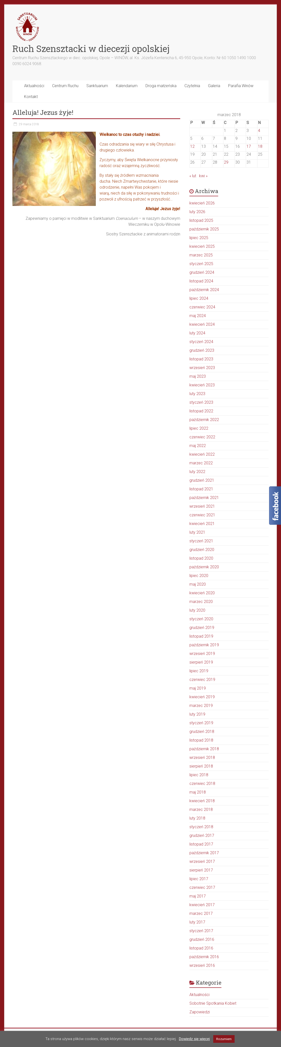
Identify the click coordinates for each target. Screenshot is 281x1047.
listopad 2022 (201, 411)
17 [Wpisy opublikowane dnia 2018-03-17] (248, 146)
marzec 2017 (201, 913)
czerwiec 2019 (202, 679)
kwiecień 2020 (202, 593)
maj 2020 (197, 584)
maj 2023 (197, 376)
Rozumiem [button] (224, 1039)
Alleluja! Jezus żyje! (42, 112)
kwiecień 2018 (202, 800)
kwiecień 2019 (202, 697)
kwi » (203, 176)
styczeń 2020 (201, 619)
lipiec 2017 (198, 878)
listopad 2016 (201, 948)
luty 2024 (197, 333)
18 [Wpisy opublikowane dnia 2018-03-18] (260, 146)
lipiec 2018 (198, 775)
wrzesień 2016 (202, 965)
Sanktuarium (97, 85)
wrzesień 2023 (202, 367)
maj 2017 (197, 896)
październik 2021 (204, 497)
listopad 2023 (201, 359)
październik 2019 (204, 645)
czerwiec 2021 (202, 515)
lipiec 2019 (198, 671)
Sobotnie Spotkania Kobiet (212, 1003)
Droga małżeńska (160, 85)
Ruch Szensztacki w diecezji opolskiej (91, 48)
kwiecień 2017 (202, 904)
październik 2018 (204, 749)
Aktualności (34, 85)
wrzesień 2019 (202, 653)
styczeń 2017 (201, 930)
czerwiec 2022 (202, 437)
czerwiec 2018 (202, 783)
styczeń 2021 (201, 541)
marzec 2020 (201, 601)
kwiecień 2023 (202, 385)
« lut (192, 176)
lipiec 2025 (198, 237)
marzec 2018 (201, 809)
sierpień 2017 (201, 870)
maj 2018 (197, 792)
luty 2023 (197, 393)
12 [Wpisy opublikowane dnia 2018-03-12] (192, 146)
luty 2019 (197, 714)
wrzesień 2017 (202, 861)
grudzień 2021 (201, 480)
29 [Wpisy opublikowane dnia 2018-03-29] (226, 162)
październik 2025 (204, 229)
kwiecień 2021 (202, 523)
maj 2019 (197, 688)
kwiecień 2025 (202, 246)
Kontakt (31, 96)
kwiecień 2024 (202, 324)
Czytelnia (192, 85)
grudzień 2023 (201, 350)
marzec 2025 (201, 255)
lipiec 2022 (198, 428)
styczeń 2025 (201, 263)
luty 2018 (197, 818)
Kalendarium (127, 85)
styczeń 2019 (201, 723)
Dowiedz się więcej (194, 1039)
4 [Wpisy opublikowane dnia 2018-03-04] (259, 130)
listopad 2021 (201, 489)
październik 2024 (204, 289)
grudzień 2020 (201, 549)
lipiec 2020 (198, 575)
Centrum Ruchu (65, 85)
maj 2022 (197, 445)
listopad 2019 (201, 636)
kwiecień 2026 (202, 203)
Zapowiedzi (199, 1012)
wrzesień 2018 (202, 757)
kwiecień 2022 (202, 454)
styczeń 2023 (201, 402)
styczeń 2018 (201, 826)
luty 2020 (197, 610)
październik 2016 (204, 956)
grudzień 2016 (201, 939)
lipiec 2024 (198, 298)
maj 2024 (197, 315)
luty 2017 (197, 922)
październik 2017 (204, 852)
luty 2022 (197, 471)
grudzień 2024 (201, 272)
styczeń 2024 (201, 341)
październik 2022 (204, 419)
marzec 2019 (201, 705)
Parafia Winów (240, 85)
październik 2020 (204, 567)
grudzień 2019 (201, 627)
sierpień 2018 (201, 766)
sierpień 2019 (201, 662)
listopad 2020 (201, 558)
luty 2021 (197, 532)
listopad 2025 (201, 220)
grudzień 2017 (201, 835)
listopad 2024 (201, 281)
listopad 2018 (201, 740)
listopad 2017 (201, 844)
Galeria (214, 85)
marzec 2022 (201, 463)
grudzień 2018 (201, 731)
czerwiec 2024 (202, 307)
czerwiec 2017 (202, 887)
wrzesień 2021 (202, 506)
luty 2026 (197, 211)
